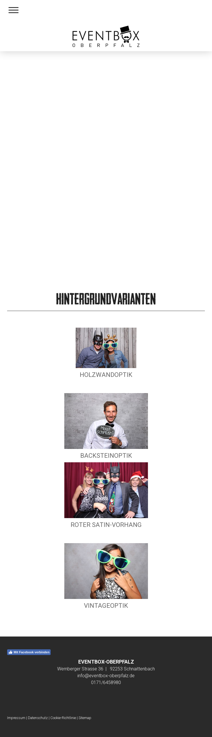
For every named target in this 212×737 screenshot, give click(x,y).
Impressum (16, 718)
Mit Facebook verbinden (29, 652)
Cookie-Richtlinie (63, 718)
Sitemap (85, 718)
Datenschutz (38, 718)
